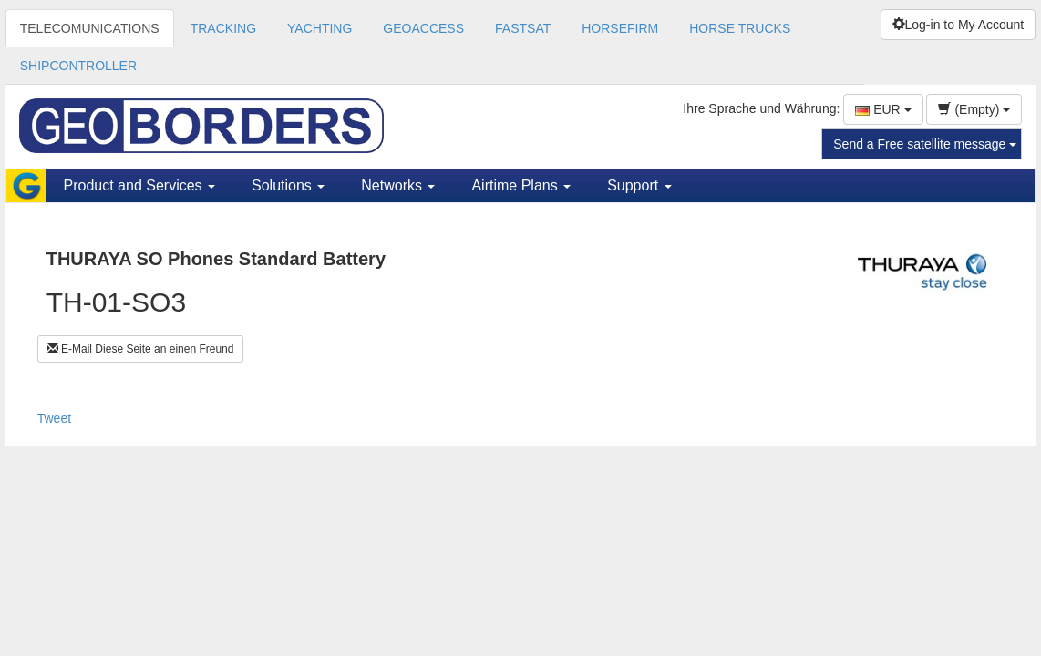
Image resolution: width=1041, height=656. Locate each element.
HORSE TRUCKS (739, 28)
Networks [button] (398, 185)
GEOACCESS (423, 28)
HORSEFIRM (620, 28)
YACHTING (319, 28)
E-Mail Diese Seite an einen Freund (140, 349)
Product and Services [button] (140, 185)
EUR (883, 109)
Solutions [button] (288, 185)
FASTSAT (523, 28)
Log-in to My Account (958, 24)
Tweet (54, 418)
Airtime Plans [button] (521, 185)
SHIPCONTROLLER (78, 65)
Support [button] (639, 185)
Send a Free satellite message (924, 144)
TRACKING (223, 28)
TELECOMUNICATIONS (90, 28)
